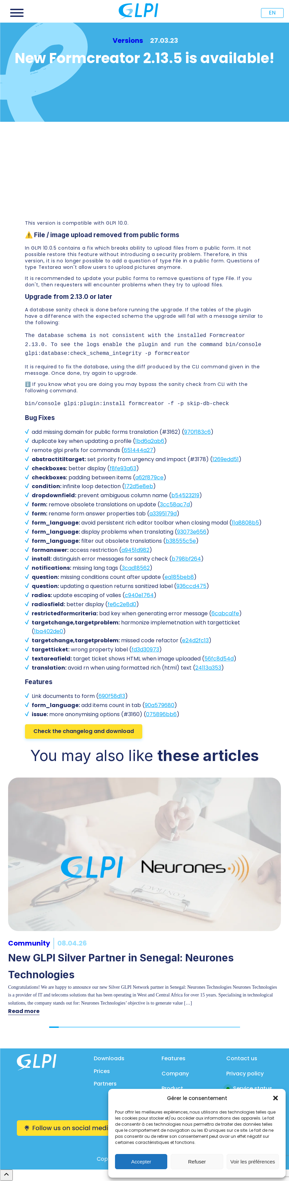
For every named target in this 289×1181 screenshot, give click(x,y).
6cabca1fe (225, 613)
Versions (128, 40)
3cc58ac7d (175, 504)
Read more (23, 1011)
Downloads (109, 1058)
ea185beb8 (179, 577)
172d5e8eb (138, 486)
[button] (275, 1098)
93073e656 (191, 532)
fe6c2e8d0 (122, 604)
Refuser (197, 1161)
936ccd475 (191, 586)
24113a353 (208, 668)
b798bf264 (186, 559)
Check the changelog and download (83, 731)
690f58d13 (111, 696)
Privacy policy (245, 1073)
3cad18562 (136, 568)
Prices (102, 1071)
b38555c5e (181, 541)
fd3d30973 (145, 649)
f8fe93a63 (123, 468)
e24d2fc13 (195, 640)
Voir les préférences (252, 1161)
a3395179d (163, 513)
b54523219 (185, 495)
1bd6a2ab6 (149, 441)
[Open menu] (17, 13)
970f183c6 (197, 432)
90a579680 (159, 705)
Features (173, 1058)
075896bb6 (161, 714)
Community (29, 943)
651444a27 (138, 450)
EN (272, 13)
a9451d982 (135, 550)
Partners (105, 1084)
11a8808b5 (245, 523)
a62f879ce (149, 477)
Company (175, 1073)
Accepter (141, 1161)
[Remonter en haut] (6, 1175)
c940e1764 (139, 595)
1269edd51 (225, 459)
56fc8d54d (219, 659)
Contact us (241, 1058)
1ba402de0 (48, 631)
